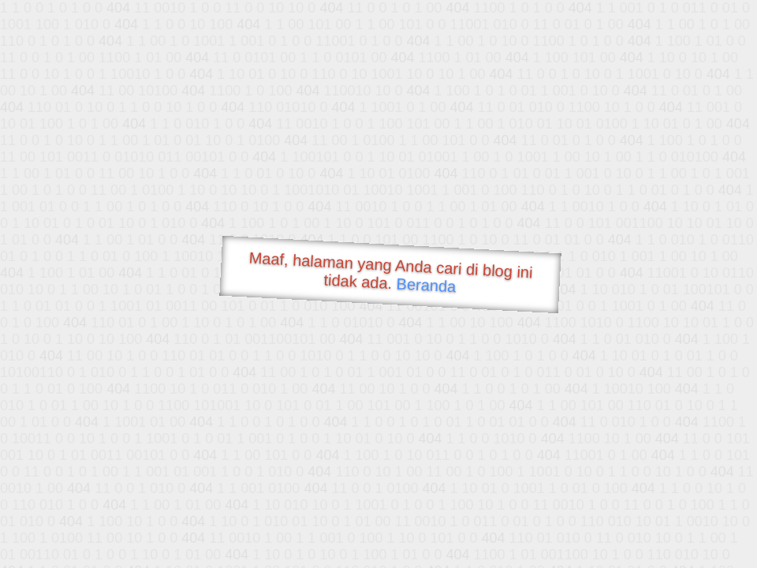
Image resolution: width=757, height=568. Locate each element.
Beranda (426, 285)
